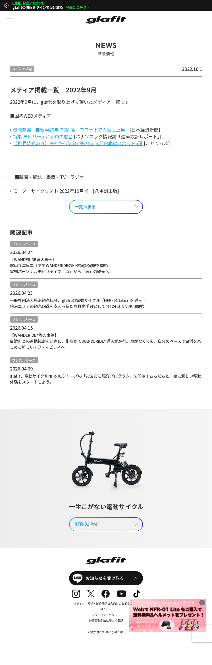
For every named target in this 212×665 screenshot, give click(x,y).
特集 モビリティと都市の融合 (43, 136)
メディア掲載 (22, 68)
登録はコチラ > (78, 7)
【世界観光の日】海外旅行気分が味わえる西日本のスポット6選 (78, 143)
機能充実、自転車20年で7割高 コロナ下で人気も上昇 (69, 129)
